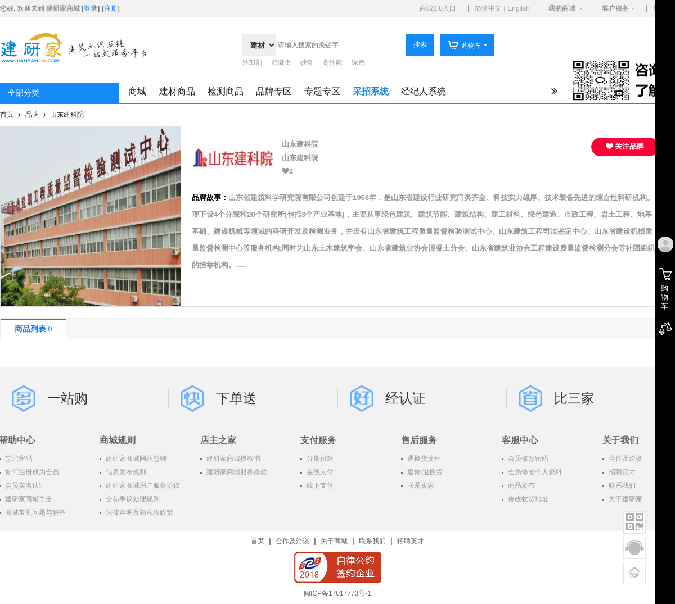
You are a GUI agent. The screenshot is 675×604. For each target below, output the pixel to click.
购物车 (464, 45)
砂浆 (306, 62)
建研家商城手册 (27, 499)
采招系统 (371, 91)
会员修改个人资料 (534, 472)
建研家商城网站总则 (135, 458)
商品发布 (520, 485)
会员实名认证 (24, 485)
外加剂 (252, 62)
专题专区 (322, 91)
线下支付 (319, 485)
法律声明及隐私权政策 (138, 512)
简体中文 (488, 8)
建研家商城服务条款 (236, 472)
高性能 (332, 62)
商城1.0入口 (438, 8)
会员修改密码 (527, 458)
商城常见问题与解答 (34, 512)
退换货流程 (423, 458)
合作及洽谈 (292, 541)
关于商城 (334, 541)
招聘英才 (410, 541)
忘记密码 (17, 458)
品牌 (32, 115)
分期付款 (319, 458)
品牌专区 (274, 91)
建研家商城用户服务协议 (142, 485)
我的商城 (561, 8)
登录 (90, 8)
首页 (7, 115)
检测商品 (226, 91)
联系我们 (372, 541)
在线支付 (319, 472)
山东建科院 (67, 115)
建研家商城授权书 (232, 458)
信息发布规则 (125, 472)
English (518, 8)
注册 (111, 8)
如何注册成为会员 (31, 472)
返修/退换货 (424, 472)
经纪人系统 (423, 91)
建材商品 (177, 91)
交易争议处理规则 (132, 499)
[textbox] (341, 45)
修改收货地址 (527, 499)
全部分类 (23, 93)
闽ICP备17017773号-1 (337, 593)
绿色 (358, 62)
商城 (137, 91)
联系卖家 (420, 485)
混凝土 (281, 62)
